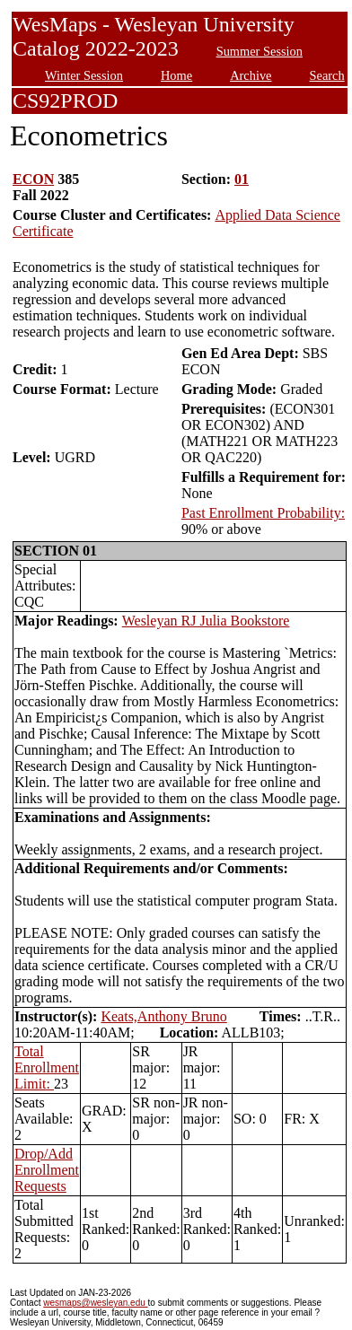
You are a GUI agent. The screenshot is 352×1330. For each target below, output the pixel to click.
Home (176, 75)
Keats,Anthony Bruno (163, 1016)
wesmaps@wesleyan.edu (95, 1303)
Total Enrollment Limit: (46, 1067)
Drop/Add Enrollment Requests (46, 1170)
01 (241, 179)
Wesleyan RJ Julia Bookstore (206, 620)
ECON (33, 179)
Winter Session (84, 75)
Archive (250, 75)
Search (327, 75)
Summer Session (259, 51)
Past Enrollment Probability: (263, 513)
